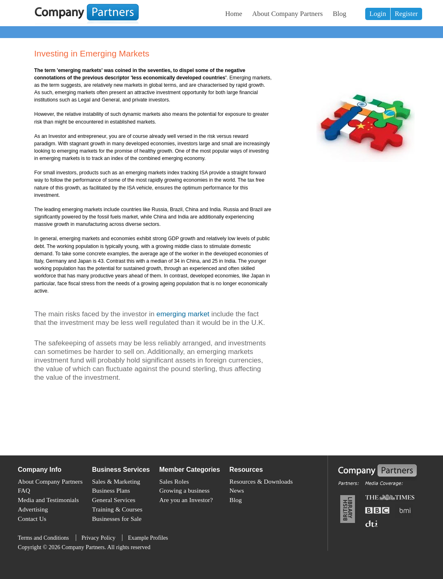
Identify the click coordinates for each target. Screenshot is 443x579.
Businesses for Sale (117, 518)
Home (233, 14)
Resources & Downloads (261, 481)
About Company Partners (287, 14)
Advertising (33, 509)
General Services (114, 499)
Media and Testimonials (48, 499)
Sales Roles (174, 481)
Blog (339, 14)
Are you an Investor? (186, 499)
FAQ (24, 490)
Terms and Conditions (43, 537)
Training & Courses (117, 509)
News (236, 490)
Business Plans (111, 490)
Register (406, 14)
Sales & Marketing (116, 481)
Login (377, 14)
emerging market (182, 314)
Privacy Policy (98, 537)
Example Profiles (148, 537)
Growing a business (184, 490)
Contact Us (32, 518)
